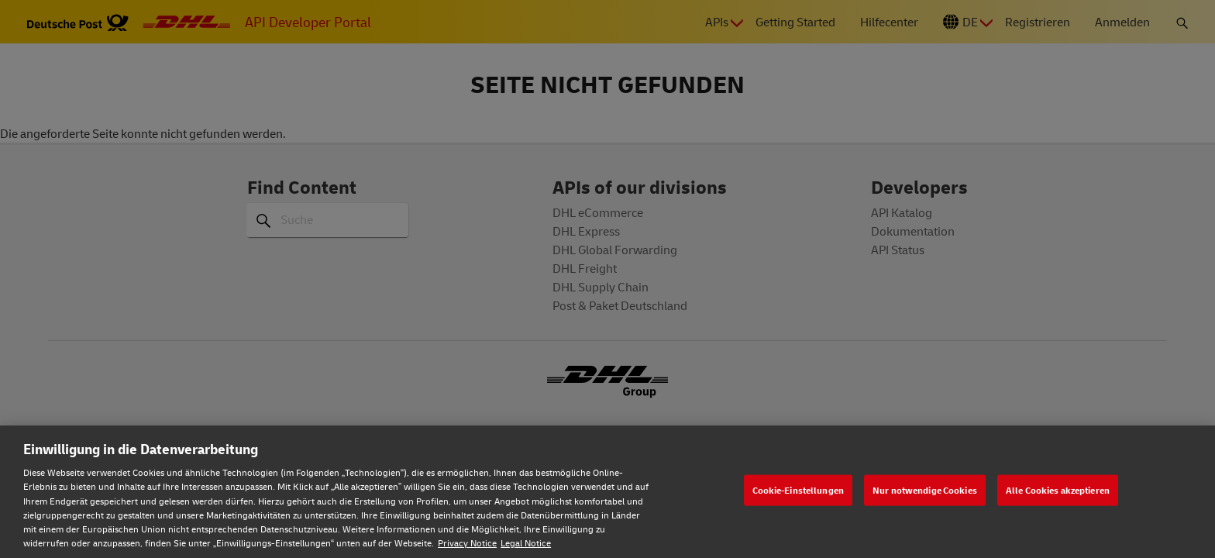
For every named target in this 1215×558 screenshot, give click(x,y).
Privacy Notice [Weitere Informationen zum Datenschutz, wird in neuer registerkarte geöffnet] (467, 542)
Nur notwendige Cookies (925, 489)
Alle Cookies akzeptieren (1058, 489)
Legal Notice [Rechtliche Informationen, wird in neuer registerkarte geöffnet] (526, 542)
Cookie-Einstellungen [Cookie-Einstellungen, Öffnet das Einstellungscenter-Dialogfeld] (798, 489)
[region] (607, 491)
